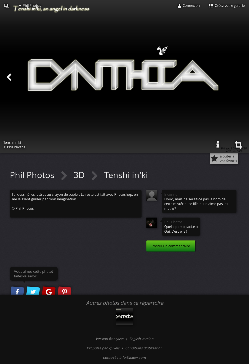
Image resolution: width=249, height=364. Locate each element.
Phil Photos (30, 5)
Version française (110, 338)
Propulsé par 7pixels (103, 348)
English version (141, 338)
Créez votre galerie (227, 5)
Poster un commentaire (171, 246)
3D (80, 175)
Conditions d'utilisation (143, 348)
